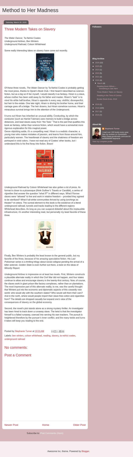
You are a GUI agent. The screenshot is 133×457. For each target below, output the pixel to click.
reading (46, 335)
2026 (97, 63)
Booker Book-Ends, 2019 (107, 99)
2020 (97, 80)
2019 (97, 104)
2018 (97, 108)
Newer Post (11, 424)
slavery (55, 335)
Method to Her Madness (30, 10)
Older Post (79, 424)
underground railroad (14, 339)
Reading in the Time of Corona (109, 95)
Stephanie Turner (112, 129)
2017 (97, 111)
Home (45, 424)
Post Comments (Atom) (51, 433)
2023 (97, 70)
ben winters (18, 335)
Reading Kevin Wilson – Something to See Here (107, 87)
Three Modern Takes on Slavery (109, 92)
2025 (97, 66)
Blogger (85, 451)
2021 (97, 77)
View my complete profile (102, 141)
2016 (97, 115)
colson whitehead (33, 335)
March (100, 83)
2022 (97, 73)
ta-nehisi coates (67, 335)
